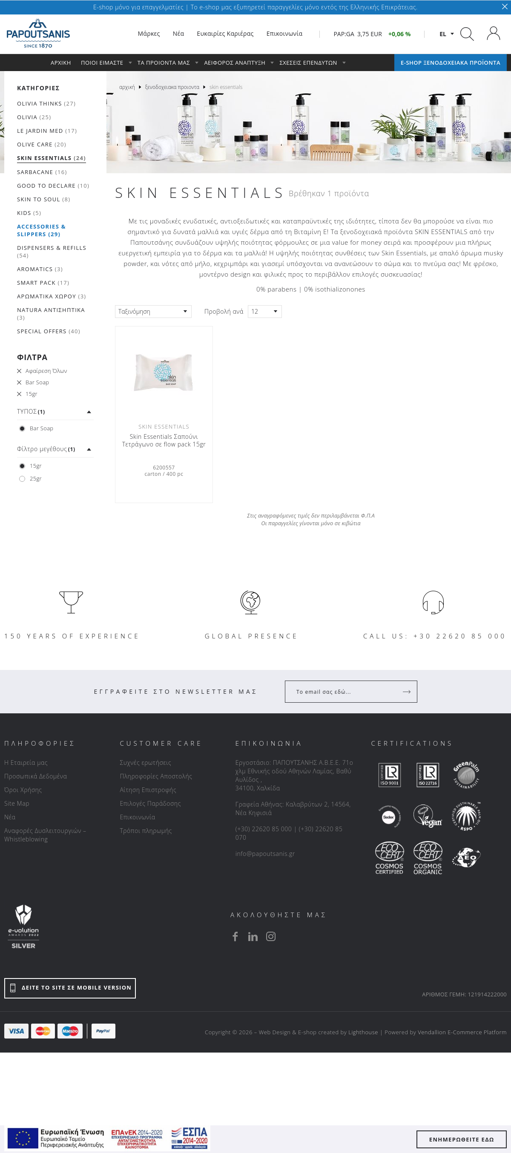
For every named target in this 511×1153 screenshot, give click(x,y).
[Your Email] (345, 691)
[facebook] (235, 936)
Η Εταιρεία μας (26, 762)
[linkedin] (253, 936)
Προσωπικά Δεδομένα (35, 776)
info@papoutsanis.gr (265, 854)
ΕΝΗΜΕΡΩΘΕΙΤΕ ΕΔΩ (461, 1139)
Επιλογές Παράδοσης (150, 803)
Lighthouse (363, 1032)
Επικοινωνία (137, 817)
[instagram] (271, 936)
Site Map (16, 803)
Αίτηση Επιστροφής (148, 790)
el (442, 34)
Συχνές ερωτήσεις (145, 762)
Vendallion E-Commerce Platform (462, 1032)
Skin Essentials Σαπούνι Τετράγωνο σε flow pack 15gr (164, 440)
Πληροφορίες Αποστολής (156, 776)
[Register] (407, 691)
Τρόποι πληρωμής (146, 831)
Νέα (9, 817)
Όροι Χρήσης (23, 790)
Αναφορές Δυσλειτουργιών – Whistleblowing (45, 835)
